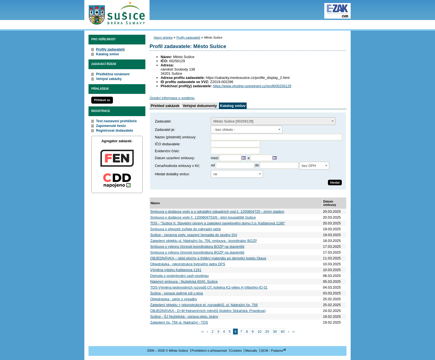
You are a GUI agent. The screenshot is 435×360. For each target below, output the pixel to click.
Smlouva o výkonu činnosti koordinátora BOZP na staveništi (197, 246)
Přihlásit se (102, 100)
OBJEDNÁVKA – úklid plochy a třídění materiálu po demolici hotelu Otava (208, 258)
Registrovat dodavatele (114, 130)
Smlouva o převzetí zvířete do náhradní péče (185, 229)
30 (275, 331)
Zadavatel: (163, 121)
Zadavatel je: (165, 130)
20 (267, 331)
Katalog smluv (107, 54)
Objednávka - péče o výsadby (173, 299)
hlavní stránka (163, 37)
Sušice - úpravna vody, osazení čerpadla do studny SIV (193, 235)
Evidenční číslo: (167, 151)
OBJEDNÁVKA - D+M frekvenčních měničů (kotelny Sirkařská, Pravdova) (208, 311)
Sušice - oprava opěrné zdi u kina (176, 293)
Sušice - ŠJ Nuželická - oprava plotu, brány (184, 316)
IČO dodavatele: (167, 144)
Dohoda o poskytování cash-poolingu (179, 276)
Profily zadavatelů (110, 49)
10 (259, 331)
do (257, 165)
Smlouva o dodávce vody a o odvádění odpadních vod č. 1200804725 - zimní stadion (217, 211)
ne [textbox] (215, 174)
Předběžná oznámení (113, 74)
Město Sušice (117, 13)
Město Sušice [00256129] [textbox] (233, 121)
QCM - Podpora (272, 350)
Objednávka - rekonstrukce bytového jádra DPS (187, 264)
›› (293, 331)
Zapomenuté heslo (111, 126)
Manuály (251, 350)
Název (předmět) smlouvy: (175, 137)
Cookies (236, 350)
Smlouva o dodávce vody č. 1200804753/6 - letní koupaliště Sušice (203, 217)
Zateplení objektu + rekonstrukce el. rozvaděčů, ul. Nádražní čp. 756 (204, 305)
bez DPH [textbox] (309, 166)
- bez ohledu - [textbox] (224, 130)
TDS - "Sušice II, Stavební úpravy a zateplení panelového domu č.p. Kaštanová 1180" (217, 223)
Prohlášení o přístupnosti (209, 350)
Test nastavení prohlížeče (116, 121)
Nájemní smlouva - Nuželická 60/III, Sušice (184, 281)
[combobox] (273, 121)
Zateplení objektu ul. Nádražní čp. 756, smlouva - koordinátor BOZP (203, 241)
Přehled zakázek (165, 106)
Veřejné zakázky (109, 79)
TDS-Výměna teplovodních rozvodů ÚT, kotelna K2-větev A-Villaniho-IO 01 (209, 287)
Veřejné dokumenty (200, 106)
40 (282, 331)
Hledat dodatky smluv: (172, 174)
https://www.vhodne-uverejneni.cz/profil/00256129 (252, 86)
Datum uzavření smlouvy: (175, 158)
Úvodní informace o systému (172, 98)
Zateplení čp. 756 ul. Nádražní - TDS (179, 322)
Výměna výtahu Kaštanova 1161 (175, 270)
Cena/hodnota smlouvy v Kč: (177, 166)
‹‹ (202, 331)
